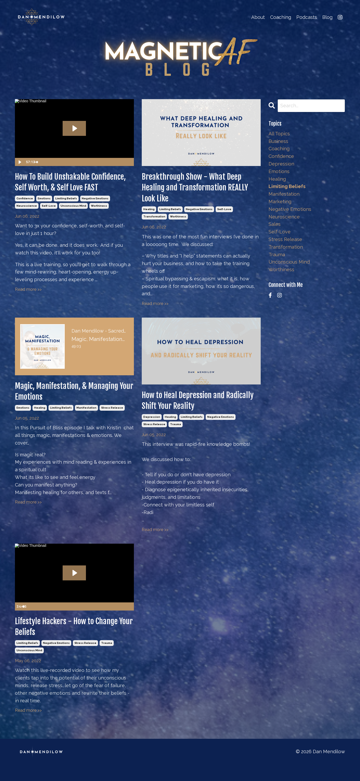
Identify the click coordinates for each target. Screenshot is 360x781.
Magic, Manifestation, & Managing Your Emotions (60, 400)
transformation (154, 223)
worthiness (99, 223)
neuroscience (27, 223)
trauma (175, 436)
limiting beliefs (66, 216)
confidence (25, 216)
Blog (327, 17)
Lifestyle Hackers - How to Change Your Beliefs (62, 640)
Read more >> (28, 307)
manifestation (86, 419)
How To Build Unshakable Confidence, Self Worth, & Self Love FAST (70, 191)
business (278, 141)
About (258, 17)
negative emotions (95, 216)
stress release (112, 419)
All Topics (279, 133)
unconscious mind (73, 223)
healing (149, 216)
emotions (44, 216)
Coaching (280, 17)
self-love (49, 223)
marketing (280, 201)
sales (275, 224)
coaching (279, 148)
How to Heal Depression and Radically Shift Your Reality (192, 409)
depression (151, 428)
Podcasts (306, 17)
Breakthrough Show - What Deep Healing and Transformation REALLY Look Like (201, 191)
